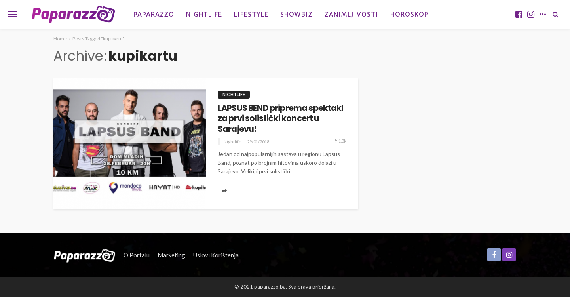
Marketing (171, 255)
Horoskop (409, 14)
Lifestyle (251, 14)
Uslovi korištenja (216, 255)
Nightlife (204, 14)
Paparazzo (153, 14)
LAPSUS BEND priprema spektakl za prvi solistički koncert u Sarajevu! (281, 118)
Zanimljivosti (351, 14)
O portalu (137, 255)
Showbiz (296, 14)
